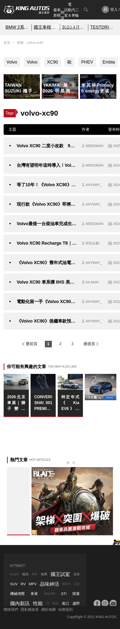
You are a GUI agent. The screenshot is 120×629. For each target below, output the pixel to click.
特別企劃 (77, 48)
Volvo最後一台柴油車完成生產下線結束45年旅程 (47, 223)
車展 (34, 594)
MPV (33, 584)
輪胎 (25, 574)
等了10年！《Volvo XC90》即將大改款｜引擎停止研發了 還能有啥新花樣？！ (47, 184)
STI (64, 594)
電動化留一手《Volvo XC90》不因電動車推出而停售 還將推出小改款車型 (47, 301)
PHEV (87, 62)
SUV (14, 584)
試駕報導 (66, 18)
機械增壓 (17, 594)
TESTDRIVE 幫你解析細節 (102, 27)
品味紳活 (73, 48)
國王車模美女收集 (46, 27)
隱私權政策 (30, 609)
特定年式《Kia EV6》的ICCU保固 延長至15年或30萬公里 (70, 403)
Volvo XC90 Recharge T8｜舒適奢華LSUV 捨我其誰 (47, 243)
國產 (55, 603)
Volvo (12, 62)
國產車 (66, 584)
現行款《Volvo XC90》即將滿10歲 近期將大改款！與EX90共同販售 (47, 204)
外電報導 (66, 48)
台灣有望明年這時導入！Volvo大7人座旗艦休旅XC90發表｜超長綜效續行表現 (47, 165)
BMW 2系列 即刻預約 (18, 27)
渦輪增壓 (49, 593)
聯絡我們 (11, 609)
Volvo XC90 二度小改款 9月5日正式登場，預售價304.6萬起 (47, 145)
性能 (38, 603)
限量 (76, 594)
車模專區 (59, 18)
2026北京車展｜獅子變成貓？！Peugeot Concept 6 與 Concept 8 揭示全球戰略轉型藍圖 (16, 403)
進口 (65, 603)
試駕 (77, 584)
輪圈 (44, 574)
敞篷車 (14, 574)
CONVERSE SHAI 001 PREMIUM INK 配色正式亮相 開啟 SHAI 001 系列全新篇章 (43, 403)
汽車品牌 (70, 48)
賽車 (35, 574)
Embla (109, 62)
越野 (76, 603)
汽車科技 (73, 18)
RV (23, 584)
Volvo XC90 (32, 63)
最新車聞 (55, 18)
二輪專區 (77, 18)
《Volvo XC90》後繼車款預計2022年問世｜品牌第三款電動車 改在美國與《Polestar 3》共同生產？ (47, 321)
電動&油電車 (70, 18)
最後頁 (89, 344)
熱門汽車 (55, 48)
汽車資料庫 (59, 48)
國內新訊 (62, 48)
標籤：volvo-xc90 (30, 43)
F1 (47, 603)
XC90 (52, 62)
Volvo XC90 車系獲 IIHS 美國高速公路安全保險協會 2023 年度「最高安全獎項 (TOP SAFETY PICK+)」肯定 (47, 282)
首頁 (7, 43)
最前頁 (31, 344)
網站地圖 (48, 609)
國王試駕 (60, 574)
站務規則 (65, 609)
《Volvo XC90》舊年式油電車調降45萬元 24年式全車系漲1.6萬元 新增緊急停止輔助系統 (47, 262)
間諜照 (62, 18)
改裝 (76, 574)
